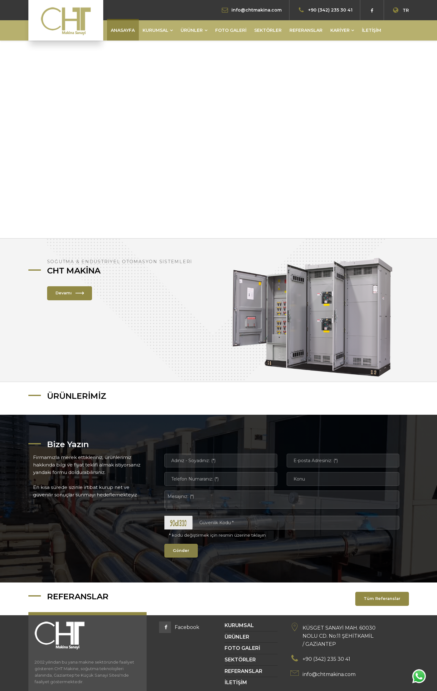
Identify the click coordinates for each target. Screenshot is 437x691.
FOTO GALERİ (242, 648)
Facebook (187, 627)
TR (400, 10)
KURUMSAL (239, 625)
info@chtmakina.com (256, 9)
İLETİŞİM (236, 682)
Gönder (181, 550)
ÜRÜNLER (237, 637)
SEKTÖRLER (240, 660)
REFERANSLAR (243, 671)
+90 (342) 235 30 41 (330, 9)
